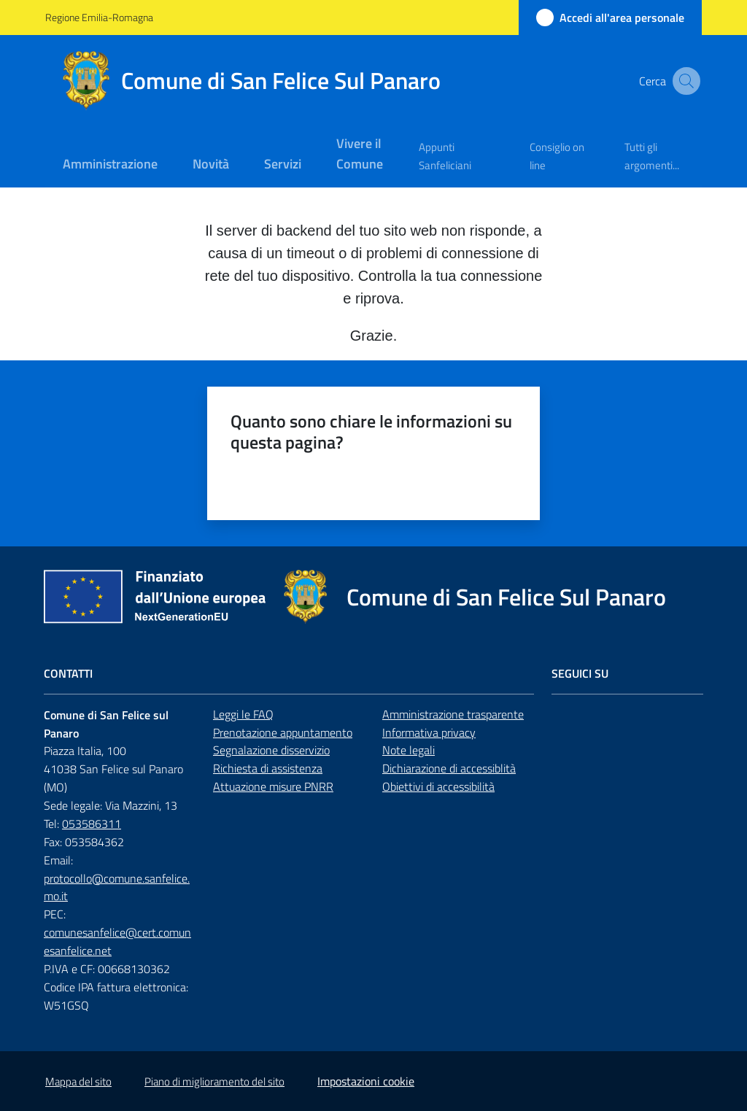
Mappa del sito (78, 1081)
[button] (684, 80)
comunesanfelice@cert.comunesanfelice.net (117, 941)
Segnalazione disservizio (271, 750)
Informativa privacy (429, 732)
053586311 (91, 823)
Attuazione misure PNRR (273, 786)
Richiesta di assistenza (267, 768)
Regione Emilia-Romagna (99, 17)
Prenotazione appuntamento (282, 732)
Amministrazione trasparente (453, 714)
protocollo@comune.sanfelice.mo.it (117, 887)
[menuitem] (110, 165)
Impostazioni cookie (365, 1081)
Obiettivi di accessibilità (438, 786)
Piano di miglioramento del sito (214, 1081)
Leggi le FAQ (243, 714)
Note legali (408, 750)
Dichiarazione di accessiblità (449, 768)
